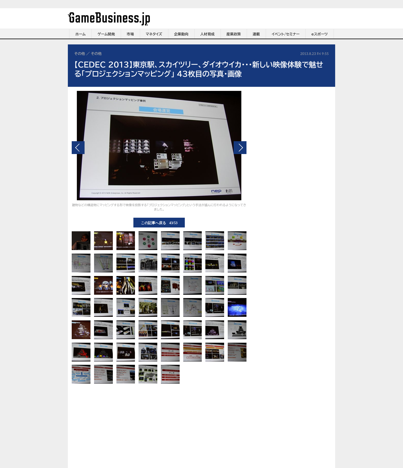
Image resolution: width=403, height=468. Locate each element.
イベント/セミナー (286, 34)
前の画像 (78, 147)
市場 (130, 34)
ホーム (80, 34)
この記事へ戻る (159, 222)
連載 (256, 34)
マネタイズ (154, 34)
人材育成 (207, 34)
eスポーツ (320, 34)
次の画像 (240, 147)
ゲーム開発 (106, 34)
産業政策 (233, 34)
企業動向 (181, 34)
